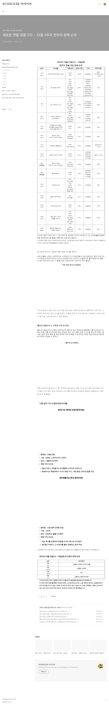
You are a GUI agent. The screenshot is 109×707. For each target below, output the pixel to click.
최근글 (4, 109)
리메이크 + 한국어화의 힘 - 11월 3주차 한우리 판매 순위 (57, 622)
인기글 (10, 109)
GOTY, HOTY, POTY (9, 91)
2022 (4, 78)
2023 (58, 607)
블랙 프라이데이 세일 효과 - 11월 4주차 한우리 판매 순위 (58, 619)
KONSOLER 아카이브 (17, 4)
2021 (4, 76)
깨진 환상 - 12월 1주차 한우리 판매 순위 (52, 616)
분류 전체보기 (6, 60)
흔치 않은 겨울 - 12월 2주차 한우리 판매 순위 (54, 614)
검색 (100, 4)
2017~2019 (6, 70)
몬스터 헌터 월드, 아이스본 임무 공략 (13, 98)
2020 (4, 73)
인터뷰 (4, 87)
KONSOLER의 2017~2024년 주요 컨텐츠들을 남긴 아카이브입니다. (59, 667)
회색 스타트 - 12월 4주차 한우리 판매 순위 (53, 611)
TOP (104, 700)
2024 (5, 84)
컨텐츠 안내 (5, 64)
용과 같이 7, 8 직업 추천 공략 (10, 94)
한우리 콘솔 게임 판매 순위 (48, 607)
